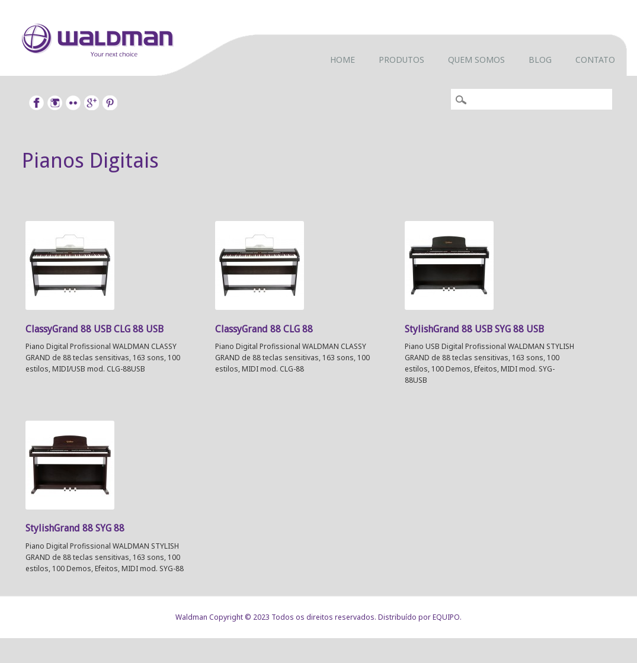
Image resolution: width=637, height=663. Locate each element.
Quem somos (476, 59)
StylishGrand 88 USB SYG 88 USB (474, 329)
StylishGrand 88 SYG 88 (74, 528)
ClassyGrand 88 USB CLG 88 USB (94, 329)
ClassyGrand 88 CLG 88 (264, 329)
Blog (540, 59)
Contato (595, 59)
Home (342, 59)
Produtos (401, 59)
